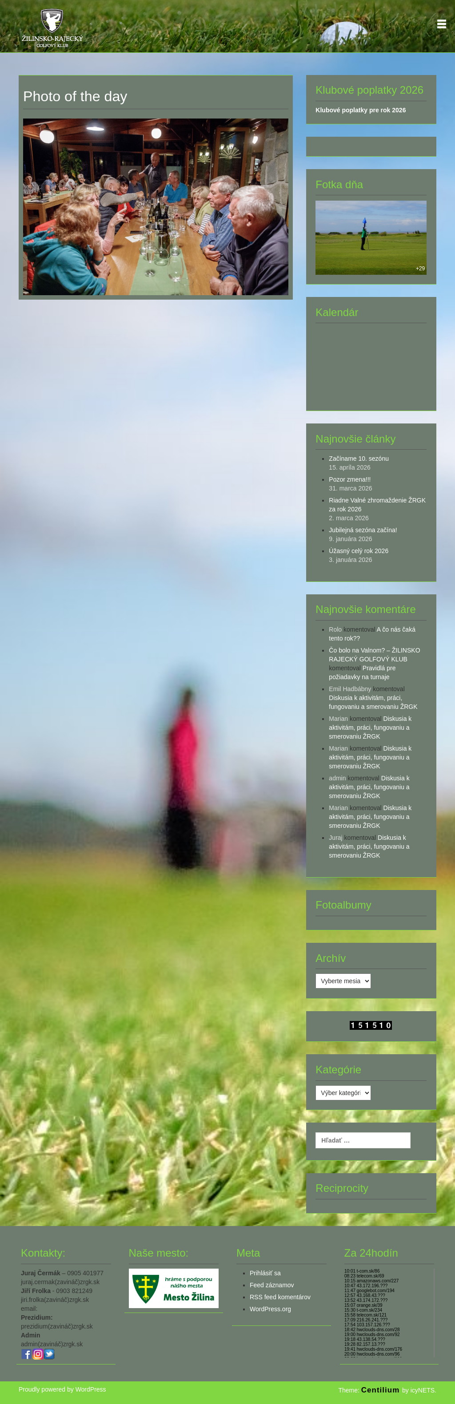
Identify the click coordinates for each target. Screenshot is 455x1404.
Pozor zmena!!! (350, 479)
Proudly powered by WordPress (62, 1389)
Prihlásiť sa (265, 1273)
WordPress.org (270, 1309)
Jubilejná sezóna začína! (363, 530)
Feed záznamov (272, 1285)
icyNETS (423, 1390)
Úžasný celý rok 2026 (358, 550)
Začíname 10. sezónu (359, 458)
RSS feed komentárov (280, 1297)
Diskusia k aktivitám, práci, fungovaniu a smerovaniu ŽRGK (370, 727)
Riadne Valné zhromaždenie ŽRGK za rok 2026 (377, 505)
